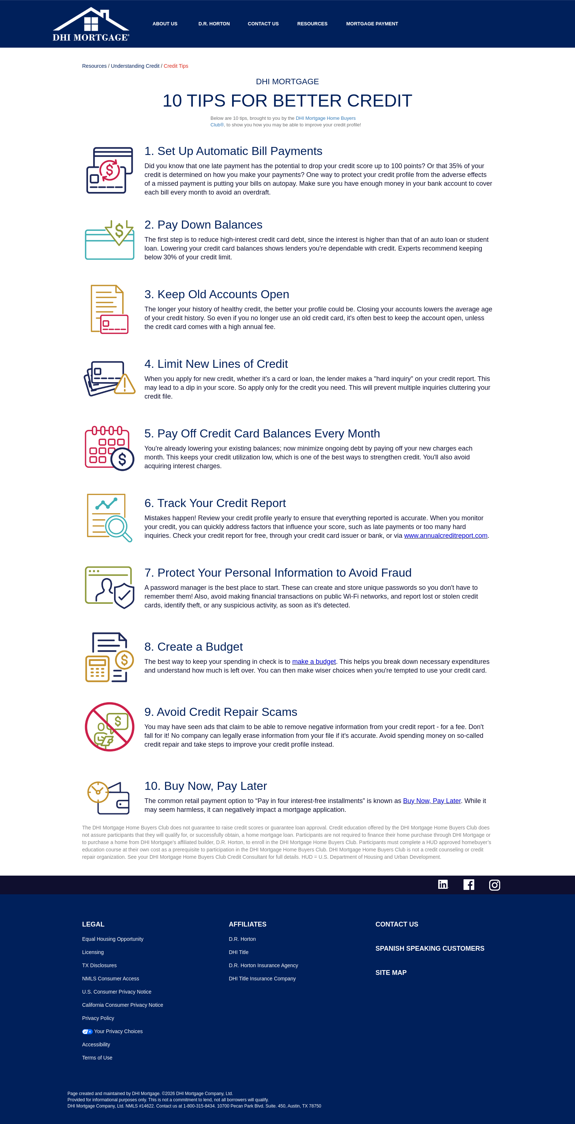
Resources (312, 23)
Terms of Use (97, 1058)
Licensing (93, 952)
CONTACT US (397, 924)
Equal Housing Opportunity (112, 939)
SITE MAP (391, 972)
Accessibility (96, 1044)
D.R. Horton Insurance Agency (263, 965)
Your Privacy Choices (118, 1031)
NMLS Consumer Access (110, 978)
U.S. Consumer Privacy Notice (116, 992)
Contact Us (263, 23)
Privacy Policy (98, 1018)
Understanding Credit (135, 66)
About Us (165, 23)
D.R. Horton (214, 23)
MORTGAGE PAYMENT (372, 23)
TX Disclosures (99, 965)
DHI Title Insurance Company (262, 978)
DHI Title (239, 952)
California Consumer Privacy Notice (122, 1005)
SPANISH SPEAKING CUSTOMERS (430, 948)
